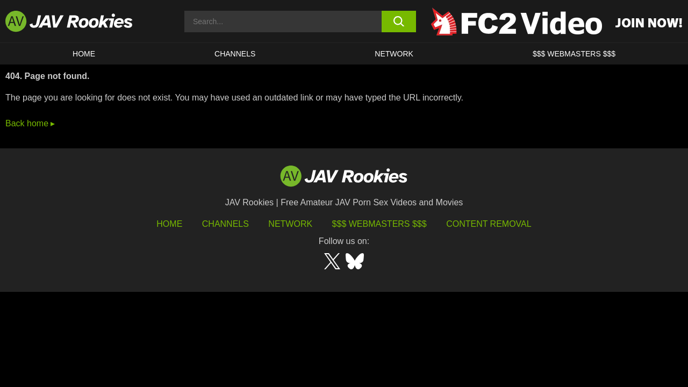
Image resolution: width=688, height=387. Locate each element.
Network (394, 53)
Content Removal (489, 223)
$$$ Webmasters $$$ (379, 223)
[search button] (399, 21)
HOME (84, 53)
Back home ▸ (30, 123)
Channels (234, 53)
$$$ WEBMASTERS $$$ (574, 53)
